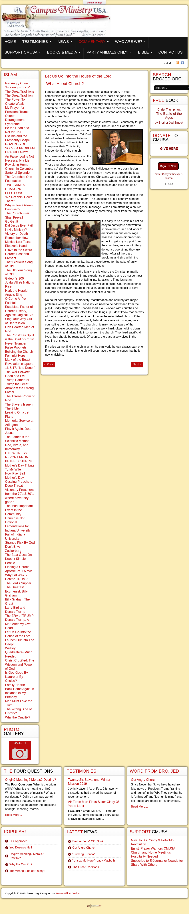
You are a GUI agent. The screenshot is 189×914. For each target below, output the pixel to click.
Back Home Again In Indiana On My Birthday (19, 693)
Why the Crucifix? (17, 717)
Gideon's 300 (14, 278)
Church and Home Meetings (151, 852)
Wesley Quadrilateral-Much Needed (18, 652)
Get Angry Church (18, 83)
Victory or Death (16, 233)
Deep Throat (14, 485)
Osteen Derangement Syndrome (15, 120)
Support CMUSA (21, 52)
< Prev (48, 364)
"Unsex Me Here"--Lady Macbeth (93, 860)
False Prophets (16, 347)
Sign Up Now (168, 166)
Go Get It (11, 221)
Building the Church (19, 351)
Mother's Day (14, 477)
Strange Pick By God (20, 542)
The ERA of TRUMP (19, 616)
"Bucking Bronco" (17, 87)
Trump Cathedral (17, 380)
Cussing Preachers (18, 481)
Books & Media (62, 52)
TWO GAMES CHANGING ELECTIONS (15, 189)
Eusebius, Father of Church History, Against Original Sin (19, 311)
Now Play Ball (15, 473)
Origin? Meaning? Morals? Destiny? (30, 779)
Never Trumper (15, 343)
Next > (137, 364)
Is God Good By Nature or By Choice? (16, 677)
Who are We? (128, 41)
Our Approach (18, 841)
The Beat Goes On (18, 555)
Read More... (13, 814)
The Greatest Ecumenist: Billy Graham (16, 591)
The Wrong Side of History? (27, 870)
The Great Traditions (19, 91)
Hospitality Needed (144, 856)
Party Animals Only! (107, 52)
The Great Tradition (19, 95)
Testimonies (35, 41)
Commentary (92, 41)
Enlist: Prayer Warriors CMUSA (153, 848)
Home (10, 41)
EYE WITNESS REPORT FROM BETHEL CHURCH (18, 457)
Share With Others (144, 864)
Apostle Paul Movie (19, 571)
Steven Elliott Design (67, 893)
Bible (143, 52)
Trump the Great (16, 384)
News (63, 41)
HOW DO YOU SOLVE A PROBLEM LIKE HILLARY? (20, 148)
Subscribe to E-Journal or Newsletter (157, 860)
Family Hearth (15, 685)
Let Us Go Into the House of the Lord (78, 76)
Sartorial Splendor (18, 172)
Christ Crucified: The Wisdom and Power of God (19, 664)
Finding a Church (17, 567)
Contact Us (170, 52)
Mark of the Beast (17, 359)
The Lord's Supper (18, 583)
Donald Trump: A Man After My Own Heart (18, 624)
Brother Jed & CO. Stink (87, 841)
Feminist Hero (15, 355)
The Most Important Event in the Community (19, 510)
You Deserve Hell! (21, 847)
